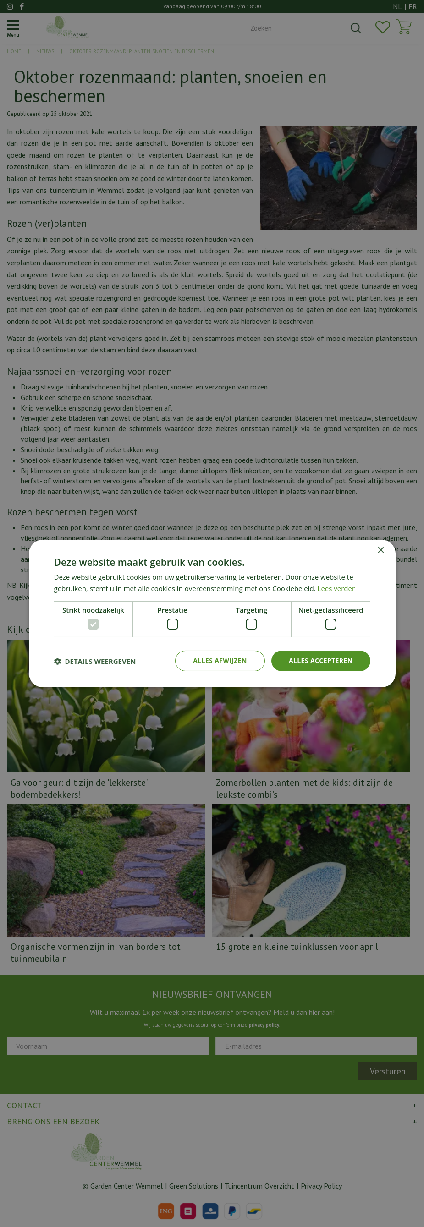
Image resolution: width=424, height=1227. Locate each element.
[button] (95, 661)
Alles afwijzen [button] (220, 660)
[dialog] (212, 613)
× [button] (380, 550)
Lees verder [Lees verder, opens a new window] (336, 588)
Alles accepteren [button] (321, 660)
